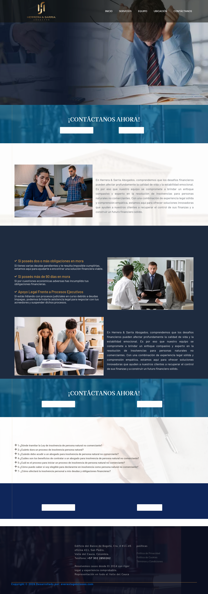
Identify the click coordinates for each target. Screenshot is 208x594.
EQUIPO (142, 11)
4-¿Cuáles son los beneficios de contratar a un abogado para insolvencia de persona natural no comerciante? (97, 462)
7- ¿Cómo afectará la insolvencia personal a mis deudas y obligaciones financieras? (78, 478)
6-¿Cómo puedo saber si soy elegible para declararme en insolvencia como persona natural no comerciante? (96, 473)
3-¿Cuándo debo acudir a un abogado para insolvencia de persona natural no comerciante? (83, 457)
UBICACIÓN (160, 11)
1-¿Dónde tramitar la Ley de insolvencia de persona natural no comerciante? (73, 446)
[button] (104, 446)
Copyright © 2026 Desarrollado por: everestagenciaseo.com (53, 584)
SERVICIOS (125, 11)
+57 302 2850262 (99, 558)
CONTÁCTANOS (183, 11)
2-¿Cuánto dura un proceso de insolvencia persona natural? (61, 451)
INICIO (109, 11)
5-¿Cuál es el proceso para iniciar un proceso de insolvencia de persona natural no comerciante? (88, 467)
